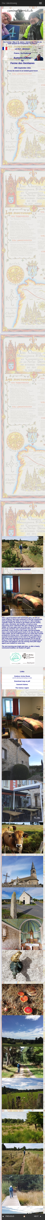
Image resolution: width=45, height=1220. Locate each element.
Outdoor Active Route (22, 677)
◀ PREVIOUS (8, 1216)
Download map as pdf (22, 681)
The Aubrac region (22, 688)
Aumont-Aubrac (22, 684)
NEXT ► (38, 1216)
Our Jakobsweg (9, 3)
